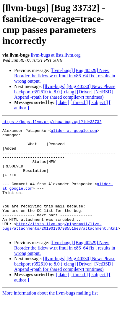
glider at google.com (74, 133)
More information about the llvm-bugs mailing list (50, 315)
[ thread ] (79, 102)
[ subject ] (98, 102)
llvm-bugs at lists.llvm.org (56, 54)
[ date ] (62, 102)
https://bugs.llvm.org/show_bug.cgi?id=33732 (51, 122)
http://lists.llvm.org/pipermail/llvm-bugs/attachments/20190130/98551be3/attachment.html (60, 247)
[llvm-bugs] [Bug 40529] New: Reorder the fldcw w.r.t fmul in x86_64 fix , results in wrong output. (64, 76)
